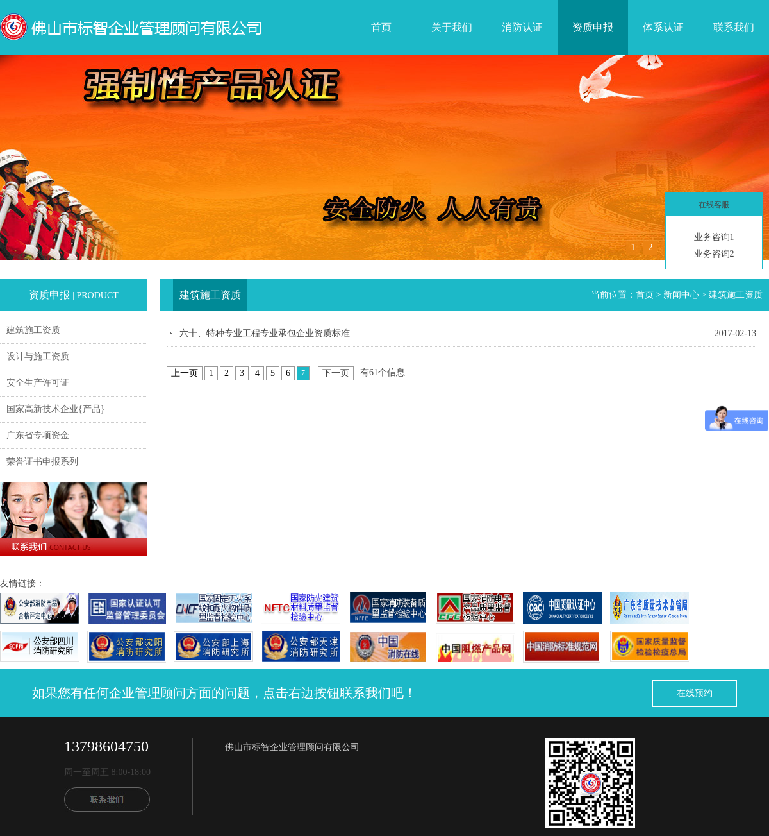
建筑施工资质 (33, 330)
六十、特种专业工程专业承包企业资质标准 (264, 333)
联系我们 (733, 27)
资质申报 (592, 27)
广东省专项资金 (37, 435)
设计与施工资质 (37, 356)
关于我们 (451, 27)
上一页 (184, 373)
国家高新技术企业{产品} (55, 409)
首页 (381, 27)
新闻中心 (681, 295)
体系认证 (663, 27)
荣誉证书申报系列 (42, 461)
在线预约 (695, 693)
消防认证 (522, 27)
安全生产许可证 (37, 383)
